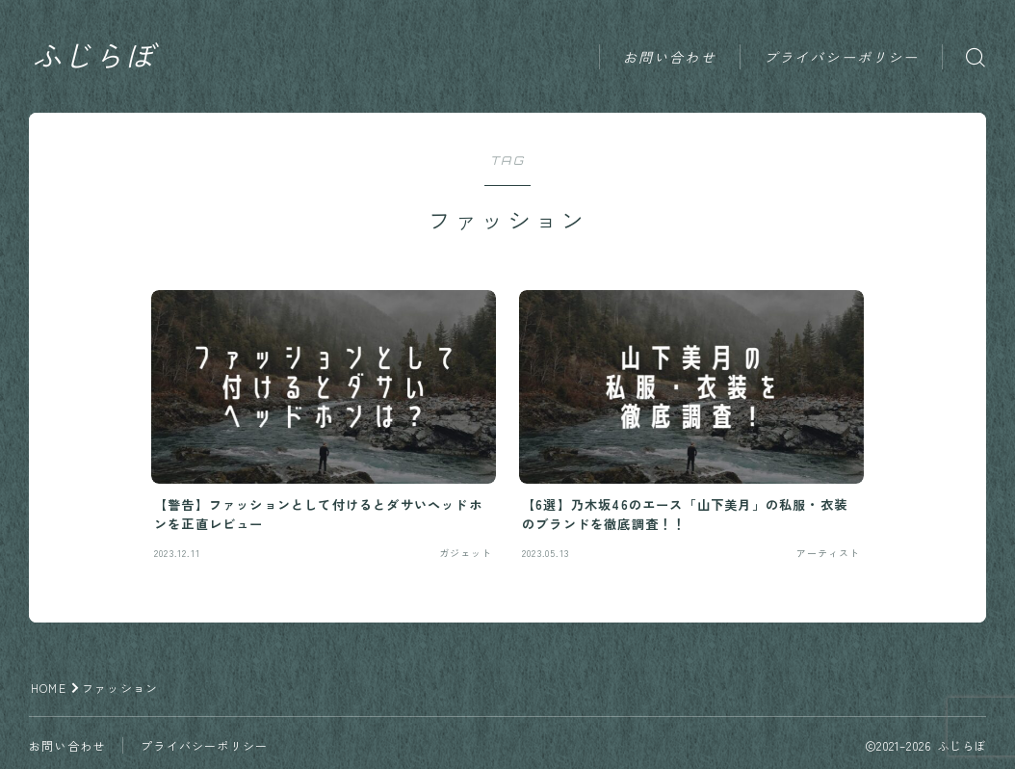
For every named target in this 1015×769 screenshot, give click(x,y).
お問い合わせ (669, 57)
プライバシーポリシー (841, 57)
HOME (48, 687)
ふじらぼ (93, 56)
